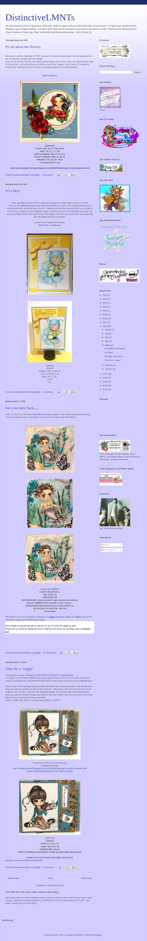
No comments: (49, 653)
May (107, 337)
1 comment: (48, 392)
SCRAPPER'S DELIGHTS (39, 681)
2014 (105, 378)
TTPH (37, 56)
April (107, 341)
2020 (105, 311)
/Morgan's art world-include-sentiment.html (24, 860)
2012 (105, 385)
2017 (105, 322)
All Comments (108, 550)
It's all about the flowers (23, 47)
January (109, 369)
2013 (105, 382)
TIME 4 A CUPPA (53, 700)
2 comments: (49, 867)
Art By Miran (37, 414)
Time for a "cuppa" (19, 669)
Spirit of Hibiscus (49, 75)
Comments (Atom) (56, 885)
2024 (105, 303)
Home (50, 878)
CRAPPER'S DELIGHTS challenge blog (55, 675)
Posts (105, 545)
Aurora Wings (37, 59)
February (109, 365)
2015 (105, 374)
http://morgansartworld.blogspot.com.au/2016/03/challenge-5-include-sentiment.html (50, 768)
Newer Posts (13, 878)
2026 (105, 295)
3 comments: (48, 175)
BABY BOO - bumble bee (49, 225)
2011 (105, 389)
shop (77, 617)
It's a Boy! (13, 191)
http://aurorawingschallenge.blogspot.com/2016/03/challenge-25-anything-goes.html (50, 168)
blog (52, 617)
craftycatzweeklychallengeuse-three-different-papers (50, 771)
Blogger (98, 935)
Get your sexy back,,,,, (21, 408)
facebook (49, 67)
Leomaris (34, 417)
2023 (105, 307)
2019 (105, 314)
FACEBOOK (57, 626)
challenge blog (27, 205)
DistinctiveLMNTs (40, 17)
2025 (105, 299)
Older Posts (86, 878)
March (108, 345)
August (108, 329)
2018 (105, 318)
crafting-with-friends (49, 765)
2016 (105, 326)
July (107, 333)
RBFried (79, 935)
